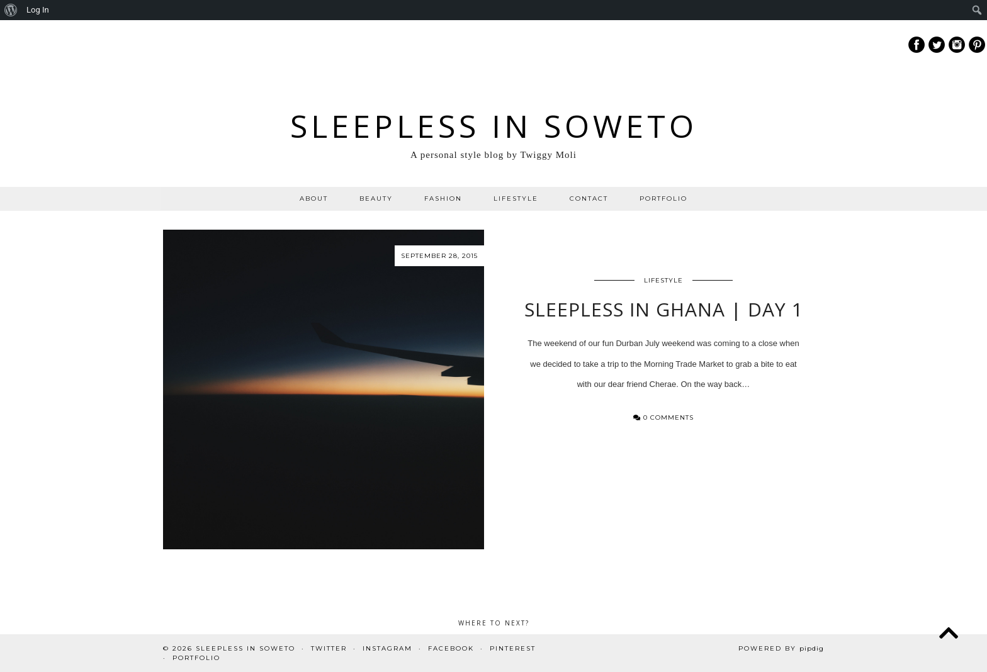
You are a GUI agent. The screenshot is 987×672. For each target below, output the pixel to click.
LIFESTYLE (516, 198)
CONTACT (589, 198)
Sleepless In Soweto (493, 125)
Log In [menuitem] (37, 9)
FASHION (443, 198)
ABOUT (314, 198)
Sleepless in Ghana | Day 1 (663, 309)
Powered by (781, 648)
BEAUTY (376, 198)
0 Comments (663, 417)
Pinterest (513, 648)
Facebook (451, 648)
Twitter (329, 648)
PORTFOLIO (663, 198)
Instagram (387, 648)
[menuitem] (11, 10)
